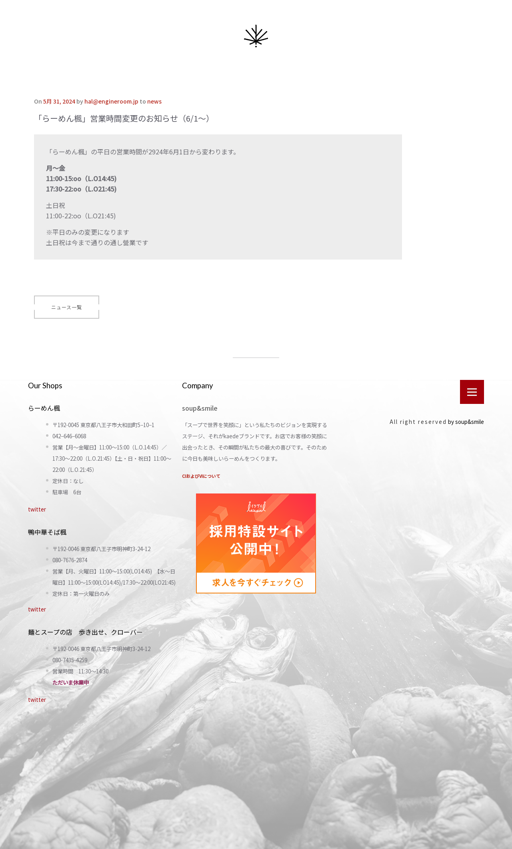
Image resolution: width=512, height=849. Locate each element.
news (154, 101)
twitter (37, 509)
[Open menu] (472, 392)
